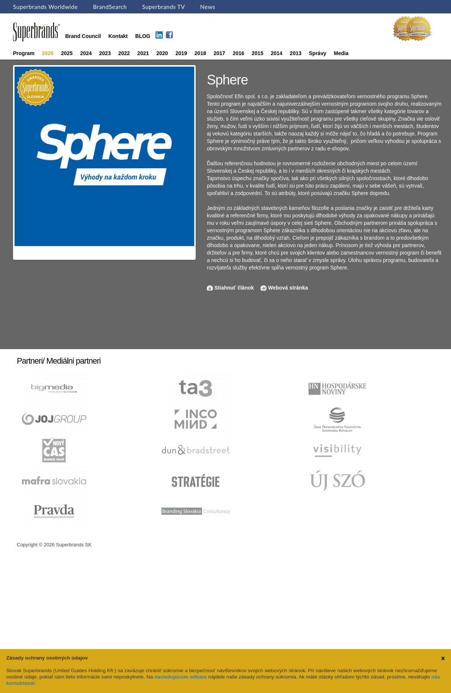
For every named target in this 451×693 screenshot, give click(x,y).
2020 (162, 53)
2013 (296, 53)
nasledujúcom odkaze (180, 677)
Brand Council (83, 36)
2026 (48, 53)
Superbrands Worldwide (45, 6)
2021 (143, 53)
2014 (276, 53)
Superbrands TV (163, 6)
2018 (200, 53)
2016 (238, 53)
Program (24, 53)
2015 (257, 53)
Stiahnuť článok (234, 288)
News (207, 6)
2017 (219, 53)
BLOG (142, 36)
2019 (181, 53)
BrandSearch (110, 6)
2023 (105, 53)
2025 (67, 53)
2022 (124, 53)
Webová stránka (288, 288)
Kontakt (118, 36)
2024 (86, 53)
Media (341, 53)
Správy (318, 53)
